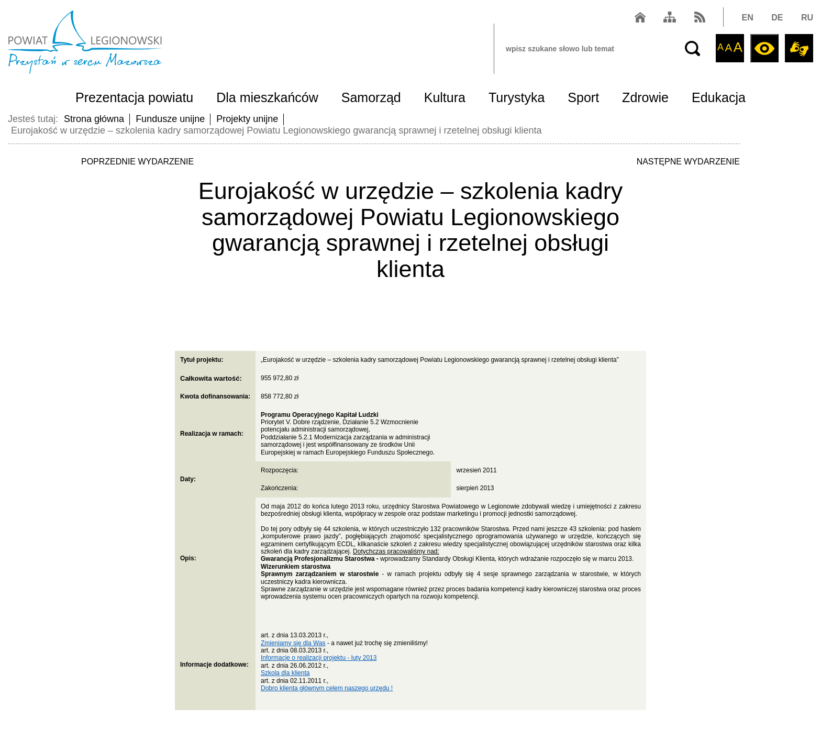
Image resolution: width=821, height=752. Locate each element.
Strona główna (94, 119)
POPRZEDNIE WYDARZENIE (137, 161)
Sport (583, 97)
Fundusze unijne (170, 119)
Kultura (444, 97)
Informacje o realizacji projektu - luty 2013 (318, 657)
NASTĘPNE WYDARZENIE (688, 161)
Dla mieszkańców (267, 97)
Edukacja (719, 97)
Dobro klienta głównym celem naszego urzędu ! (327, 688)
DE (777, 17)
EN (747, 17)
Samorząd (371, 97)
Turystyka (517, 97)
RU (807, 17)
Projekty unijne (247, 119)
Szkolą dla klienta (285, 673)
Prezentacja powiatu (134, 97)
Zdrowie (645, 97)
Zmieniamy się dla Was (293, 643)
